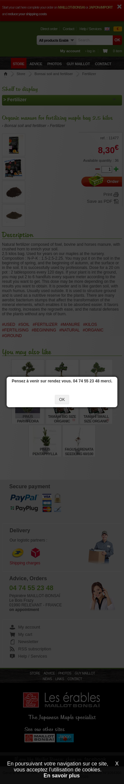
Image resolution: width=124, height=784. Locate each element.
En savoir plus (62, 775)
